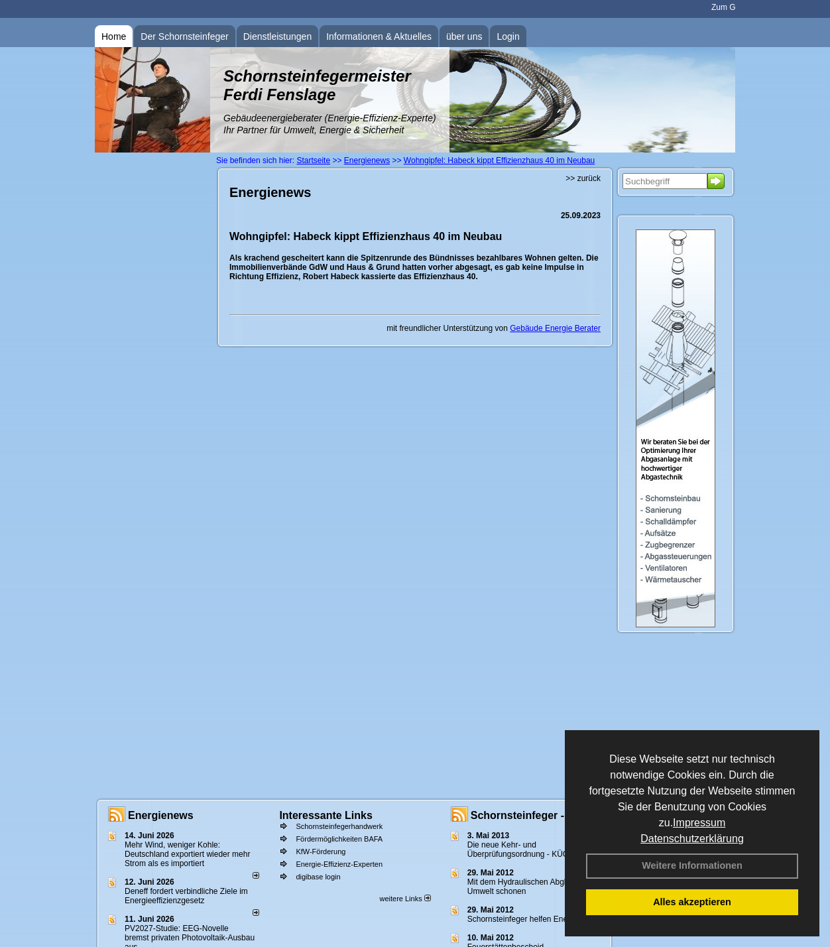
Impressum (699, 822)
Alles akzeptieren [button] (692, 902)
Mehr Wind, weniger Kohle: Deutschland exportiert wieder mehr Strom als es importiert (187, 854)
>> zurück (583, 178)
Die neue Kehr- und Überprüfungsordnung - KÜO (518, 849)
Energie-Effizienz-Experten (339, 864)
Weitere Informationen (692, 865)
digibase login (318, 877)
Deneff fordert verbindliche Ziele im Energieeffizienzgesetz (186, 896)
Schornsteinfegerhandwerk (339, 826)
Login (508, 36)
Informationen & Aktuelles (379, 36)
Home (113, 36)
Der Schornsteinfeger (184, 36)
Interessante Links (326, 815)
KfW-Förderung (320, 851)
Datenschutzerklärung (692, 838)
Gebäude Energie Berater (555, 328)
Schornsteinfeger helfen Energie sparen (537, 919)
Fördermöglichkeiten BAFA (339, 839)
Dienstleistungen (277, 36)
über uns (464, 36)
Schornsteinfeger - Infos (532, 815)
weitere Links (404, 899)
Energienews (161, 815)
